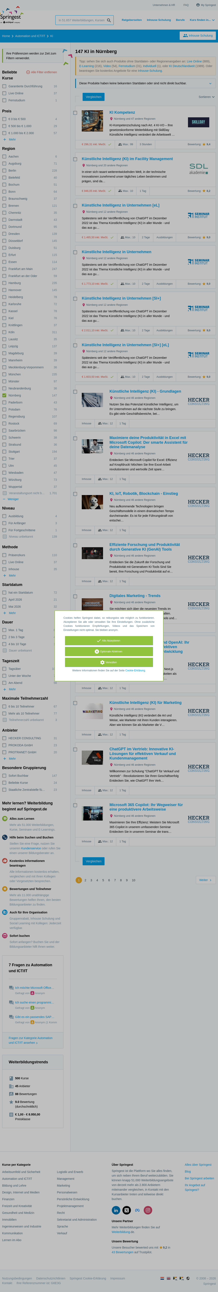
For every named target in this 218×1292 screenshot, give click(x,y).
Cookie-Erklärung (135, 670)
